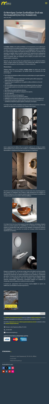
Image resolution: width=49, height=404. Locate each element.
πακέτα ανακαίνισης (36, 317)
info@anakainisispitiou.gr (11, 332)
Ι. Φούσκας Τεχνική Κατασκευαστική (13, 317)
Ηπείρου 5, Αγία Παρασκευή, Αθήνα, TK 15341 (16, 327)
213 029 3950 (9, 330)
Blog (10, 17)
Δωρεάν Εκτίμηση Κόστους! (12, 323)
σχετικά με (23, 322)
